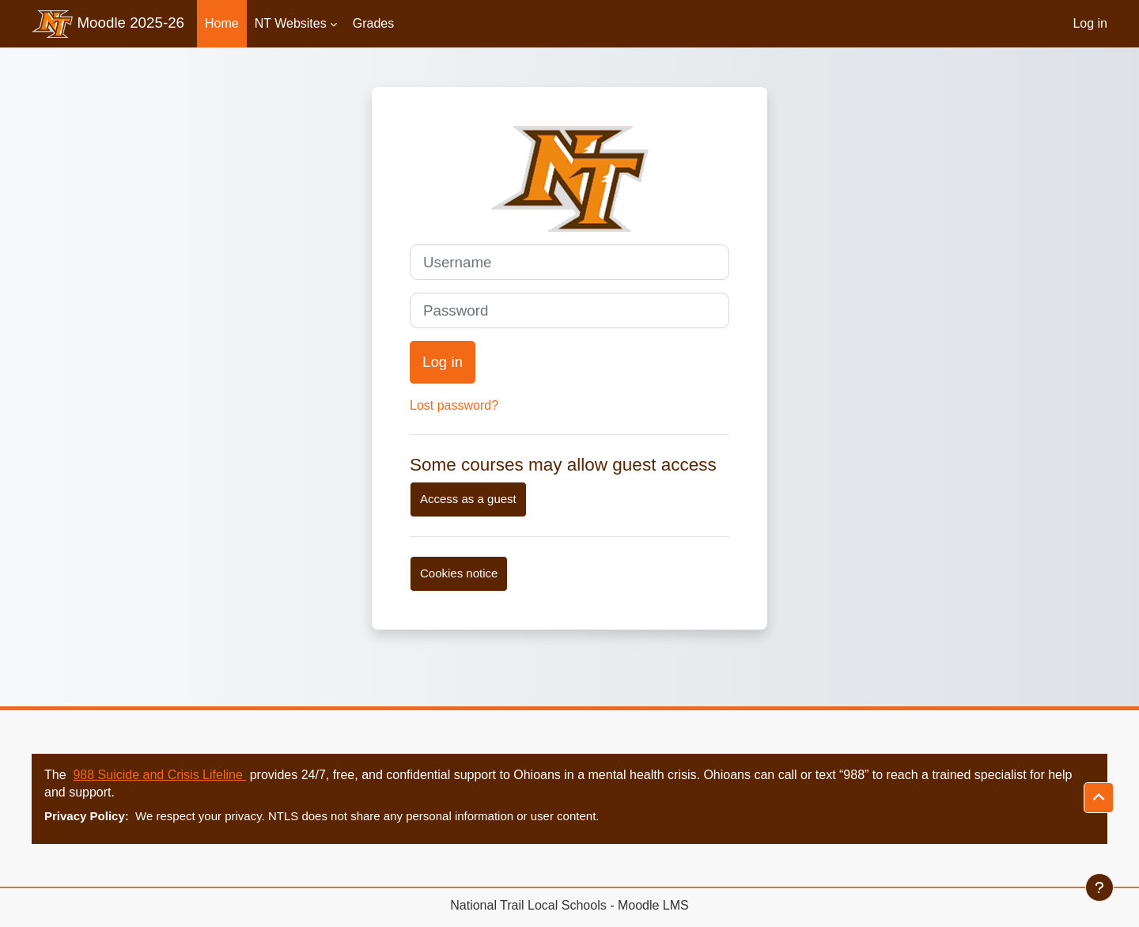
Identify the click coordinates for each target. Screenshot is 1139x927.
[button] (1099, 798)
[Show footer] (1099, 887)
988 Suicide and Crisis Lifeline (159, 774)
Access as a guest (468, 498)
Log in (1090, 23)
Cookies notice (459, 573)
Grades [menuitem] (373, 23)
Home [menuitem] (222, 23)
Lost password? (454, 405)
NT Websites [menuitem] (291, 23)
